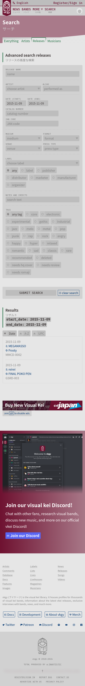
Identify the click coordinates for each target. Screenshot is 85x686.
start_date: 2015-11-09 (28, 319)
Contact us (62, 677)
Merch (76, 614)
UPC (41, 333)
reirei (12, 369)
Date (12, 333)
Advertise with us (31, 681)
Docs (10, 614)
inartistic (55, 664)
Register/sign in (25, 677)
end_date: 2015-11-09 (26, 325)
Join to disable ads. (17, 413)
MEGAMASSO (17, 346)
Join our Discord (24, 535)
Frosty (13, 350)
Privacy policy (55, 681)
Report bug (45, 677)
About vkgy (56, 614)
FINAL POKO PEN (20, 373)
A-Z (27, 333)
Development (31, 614)
